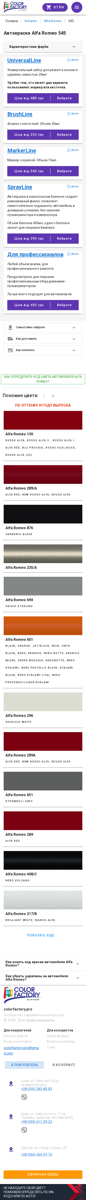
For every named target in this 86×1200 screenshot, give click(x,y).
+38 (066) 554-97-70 (36, 1154)
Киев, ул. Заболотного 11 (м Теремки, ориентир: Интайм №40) (47, 1116)
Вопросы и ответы (18, 1041)
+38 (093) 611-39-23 (36, 1121)
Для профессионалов (35, 254)
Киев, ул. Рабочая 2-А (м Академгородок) (40, 1083)
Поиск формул (58, 1036)
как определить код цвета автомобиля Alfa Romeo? (43, 379)
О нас (51, 1047)
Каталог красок (16, 1036)
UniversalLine (24, 60)
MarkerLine (21, 150)
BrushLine (19, 114)
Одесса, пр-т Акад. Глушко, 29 (44, 1148)
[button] (43, 327)
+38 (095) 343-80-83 (36, 1089)
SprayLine (19, 187)
